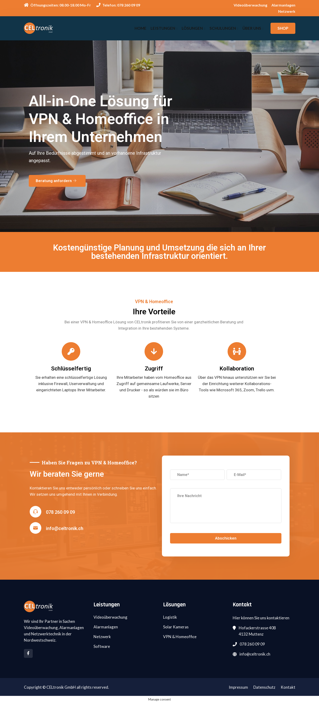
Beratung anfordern (56, 182)
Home (142, 28)
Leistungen (164, 28)
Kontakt (288, 688)
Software (101, 647)
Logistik (170, 618)
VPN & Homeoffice (180, 637)
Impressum (238, 688)
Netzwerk (286, 11)
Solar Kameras (176, 627)
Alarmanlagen (283, 5)
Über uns (251, 28)
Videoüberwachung (250, 5)
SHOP (282, 28)
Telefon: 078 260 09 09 (118, 5)
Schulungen (223, 28)
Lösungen (192, 28)
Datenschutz (264, 688)
